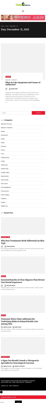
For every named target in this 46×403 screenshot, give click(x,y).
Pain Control (4, 183)
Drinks (2, 142)
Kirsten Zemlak (9, 285)
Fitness (3, 150)
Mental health (4, 180)
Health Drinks (4, 168)
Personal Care (5, 191)
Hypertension (5, 176)
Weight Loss (4, 206)
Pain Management (6, 187)
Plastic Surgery (5, 195)
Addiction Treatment (6, 127)
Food (2, 153)
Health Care (4, 165)
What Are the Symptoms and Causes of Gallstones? (22, 83)
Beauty (3, 131)
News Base (19, 382)
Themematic (28, 382)
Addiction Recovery (6, 124)
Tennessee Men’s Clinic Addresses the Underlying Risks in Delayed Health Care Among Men (19, 321)
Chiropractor (4, 135)
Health (3, 161)
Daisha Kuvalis (9, 246)
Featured (3, 146)
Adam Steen (13, 89)
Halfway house (5, 157)
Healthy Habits (5, 172)
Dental (3, 139)
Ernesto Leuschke (18, 366)
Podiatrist (3, 198)
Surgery (8, 76)
